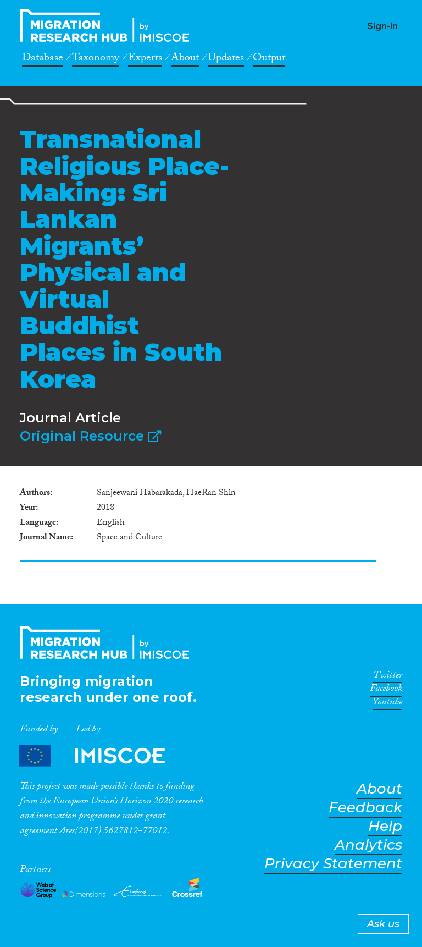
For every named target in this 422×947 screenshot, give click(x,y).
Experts (145, 59)
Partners (101, 755)
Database (42, 59)
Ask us (383, 924)
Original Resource (90, 436)
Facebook (386, 690)
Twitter (387, 677)
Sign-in (382, 26)
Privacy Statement (333, 863)
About (185, 59)
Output (269, 59)
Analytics (368, 845)
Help (385, 826)
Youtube (387, 704)
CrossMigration (108, 25)
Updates (226, 59)
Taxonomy (95, 59)
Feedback (365, 807)
